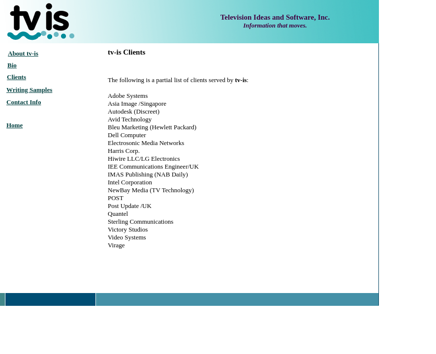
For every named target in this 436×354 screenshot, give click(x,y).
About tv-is (23, 53)
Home (14, 125)
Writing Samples (29, 89)
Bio (12, 65)
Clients (16, 77)
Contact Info (23, 102)
